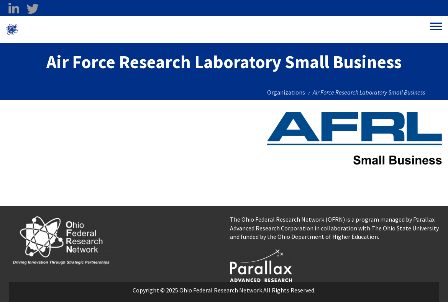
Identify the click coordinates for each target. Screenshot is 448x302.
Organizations (286, 92)
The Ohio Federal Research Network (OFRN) (287, 219)
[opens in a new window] (261, 264)
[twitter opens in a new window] (32, 9)
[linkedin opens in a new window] (13, 9)
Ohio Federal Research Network (63, 29)
